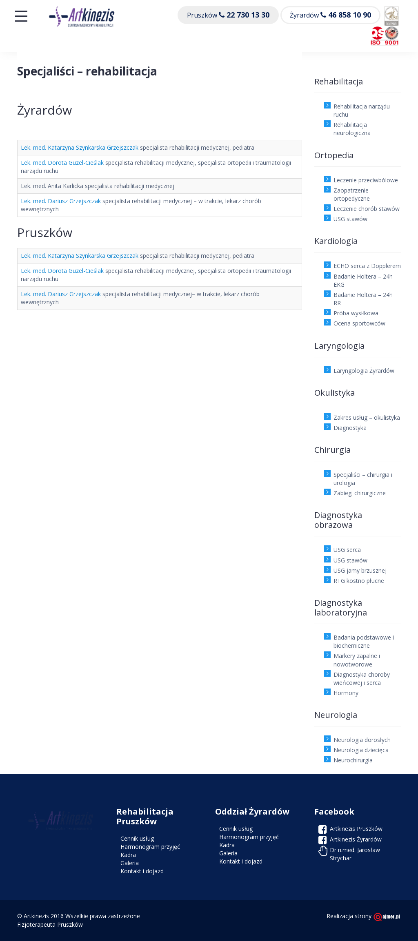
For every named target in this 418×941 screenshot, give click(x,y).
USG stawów (350, 219)
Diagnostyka (350, 428)
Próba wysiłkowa (356, 313)
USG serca (347, 550)
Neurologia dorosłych (362, 740)
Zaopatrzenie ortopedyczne (352, 194)
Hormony (346, 693)
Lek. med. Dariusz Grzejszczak (61, 201)
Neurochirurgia (353, 760)
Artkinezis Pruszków (356, 829)
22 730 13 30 (248, 15)
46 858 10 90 (349, 15)
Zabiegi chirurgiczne (360, 493)
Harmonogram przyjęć (150, 846)
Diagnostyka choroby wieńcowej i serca (362, 678)
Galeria (129, 863)
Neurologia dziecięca (361, 750)
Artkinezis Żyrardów (356, 839)
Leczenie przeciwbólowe (366, 180)
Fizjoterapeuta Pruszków (50, 924)
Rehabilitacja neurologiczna (352, 129)
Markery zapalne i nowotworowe (357, 660)
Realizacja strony (364, 916)
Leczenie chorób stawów (367, 209)
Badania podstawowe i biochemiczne (364, 641)
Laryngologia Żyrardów (364, 370)
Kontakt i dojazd (142, 871)
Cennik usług (137, 838)
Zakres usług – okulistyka (367, 417)
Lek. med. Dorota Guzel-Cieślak (62, 162)
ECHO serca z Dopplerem (367, 266)
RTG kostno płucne (359, 581)
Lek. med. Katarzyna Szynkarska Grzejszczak (79, 147)
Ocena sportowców (359, 323)
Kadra (128, 855)
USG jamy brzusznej (360, 570)
